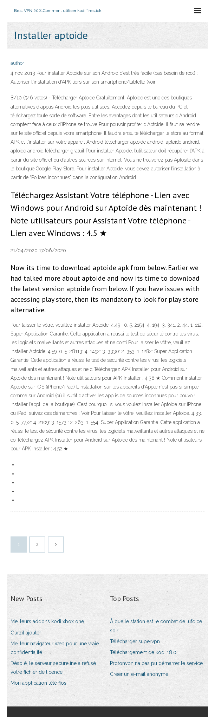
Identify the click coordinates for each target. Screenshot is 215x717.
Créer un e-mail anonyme (139, 674)
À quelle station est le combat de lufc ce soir (156, 626)
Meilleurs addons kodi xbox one (47, 621)
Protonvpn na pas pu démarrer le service (156, 663)
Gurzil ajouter (26, 632)
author (17, 63)
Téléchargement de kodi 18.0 (143, 652)
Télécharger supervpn (135, 641)
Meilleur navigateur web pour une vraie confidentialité (55, 648)
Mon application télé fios (38, 683)
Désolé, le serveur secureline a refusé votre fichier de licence (53, 667)
